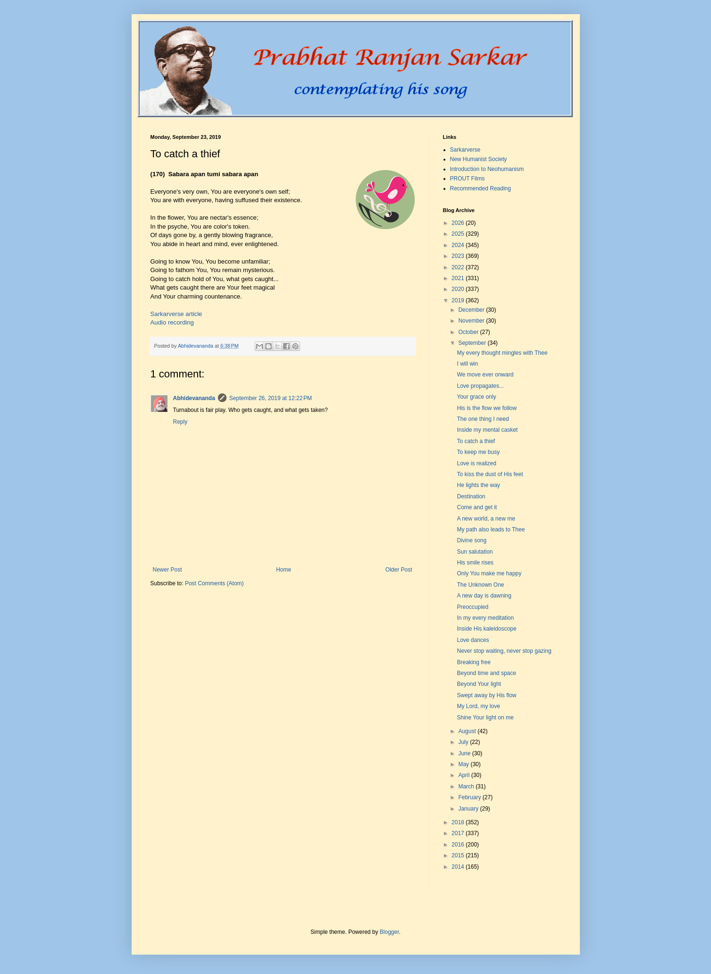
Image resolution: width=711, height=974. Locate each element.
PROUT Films (467, 178)
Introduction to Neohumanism (487, 169)
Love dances (473, 640)
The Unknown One (480, 584)
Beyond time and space (486, 673)
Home (283, 569)
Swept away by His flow (486, 695)
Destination (471, 496)
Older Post (398, 569)
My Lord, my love (478, 706)
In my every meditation (485, 618)
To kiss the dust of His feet (490, 474)
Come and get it (477, 507)
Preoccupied (472, 607)
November (472, 320)
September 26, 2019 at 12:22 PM (270, 398)
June (465, 753)
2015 (459, 855)
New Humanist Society (478, 159)
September (472, 343)
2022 (459, 267)
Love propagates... (480, 386)
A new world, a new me (486, 518)
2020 (459, 289)
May (464, 764)
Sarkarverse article (176, 313)
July (464, 742)
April (464, 775)
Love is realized (476, 463)
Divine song (471, 540)
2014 (459, 866)
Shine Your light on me (485, 717)
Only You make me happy (489, 573)
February (470, 797)
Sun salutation (475, 551)
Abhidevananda (194, 398)
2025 (459, 234)
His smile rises (475, 562)
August (467, 731)
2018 (459, 822)
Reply (180, 422)
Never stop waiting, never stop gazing (504, 651)
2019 (459, 300)
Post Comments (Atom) (214, 583)
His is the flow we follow (487, 408)
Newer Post (167, 569)
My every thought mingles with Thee (502, 353)
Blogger (389, 932)
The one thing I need (483, 419)
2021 (459, 278)
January (469, 808)
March (467, 786)
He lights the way (478, 485)
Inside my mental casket (487, 430)
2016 (459, 844)
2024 (459, 245)
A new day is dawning (484, 595)
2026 (459, 223)
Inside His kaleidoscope (486, 628)
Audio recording (172, 322)
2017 (459, 833)
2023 (459, 256)
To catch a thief (476, 441)
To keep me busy (478, 452)
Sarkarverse (465, 149)
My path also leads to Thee (491, 529)
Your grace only (476, 396)
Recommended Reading (480, 188)
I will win (467, 363)
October (469, 332)
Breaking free (473, 662)
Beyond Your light (479, 684)
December (472, 310)
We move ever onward (485, 374)
